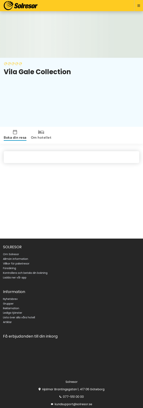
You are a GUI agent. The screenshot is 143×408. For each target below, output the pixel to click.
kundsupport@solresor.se (71, 404)
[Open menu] (137, 5)
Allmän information (15, 259)
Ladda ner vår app (14, 277)
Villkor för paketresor (16, 263)
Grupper (8, 303)
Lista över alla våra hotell (19, 317)
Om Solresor (11, 254)
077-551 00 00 (71, 397)
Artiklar (7, 322)
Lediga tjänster (12, 313)
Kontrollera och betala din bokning (25, 273)
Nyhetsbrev (10, 299)
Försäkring (9, 268)
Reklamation (11, 308)
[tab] (16, 135)
